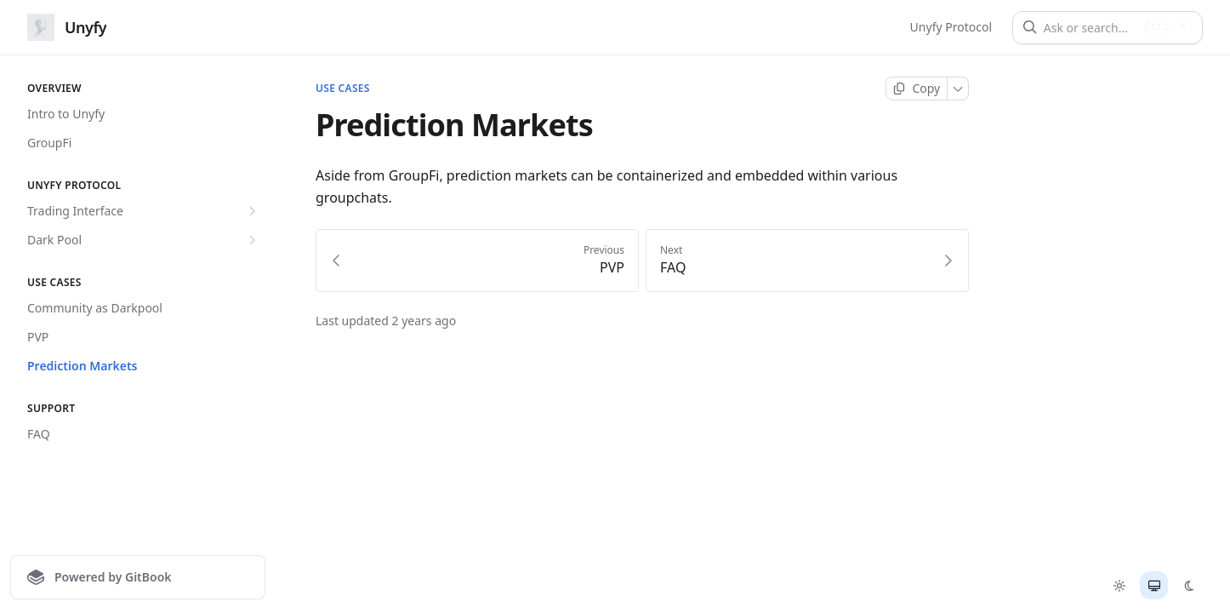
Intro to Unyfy (66, 114)
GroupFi (49, 143)
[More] (958, 88)
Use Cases (343, 88)
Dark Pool (143, 240)
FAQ (38, 434)
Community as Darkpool (94, 308)
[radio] (1119, 585)
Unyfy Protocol (951, 27)
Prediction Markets (82, 366)
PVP (37, 337)
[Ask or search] (1088, 27)
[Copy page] (916, 88)
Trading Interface (143, 211)
